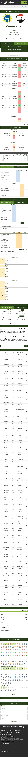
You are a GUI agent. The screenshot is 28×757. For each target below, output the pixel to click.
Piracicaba (20, 397)
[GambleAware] (3, 753)
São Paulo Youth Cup (14, 34)
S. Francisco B (24, 76)
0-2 (19, 65)
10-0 (13, 511)
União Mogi (6, 440)
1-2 (19, 105)
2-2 (12, 411)
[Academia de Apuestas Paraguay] (2, 748)
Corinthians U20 (21, 147)
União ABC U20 (20, 373)
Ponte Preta (20, 442)
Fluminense (20, 573)
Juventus (6, 409)
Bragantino (20, 404)
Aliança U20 (20, 359)
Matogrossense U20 (19, 416)
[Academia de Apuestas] (11, 748)
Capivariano (20, 464)
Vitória (6, 423)
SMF (6, 737)
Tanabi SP (6, 411)
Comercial (6, 361)
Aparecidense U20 (20, 371)
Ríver (20, 26)
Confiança (20, 354)
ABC (6, 433)
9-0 (12, 428)
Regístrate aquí (12, 736)
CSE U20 (20, 504)
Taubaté (14, 96)
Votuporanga (6, 395)
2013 (9, 72)
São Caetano (24, 74)
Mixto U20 (20, 388)
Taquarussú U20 (20, 376)
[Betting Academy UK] (16, 748)
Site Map (2, 737)
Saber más (24, 6)
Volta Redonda (19, 421)
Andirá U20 (20, 357)
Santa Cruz (6, 373)
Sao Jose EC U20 (7, 133)
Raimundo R (24, 69)
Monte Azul (20, 395)
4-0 (19, 107)
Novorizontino (20, 364)
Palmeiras (6, 485)
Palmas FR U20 (20, 506)
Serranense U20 (20, 480)
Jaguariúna (15, 105)
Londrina (6, 502)
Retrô (20, 497)
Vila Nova (6, 430)
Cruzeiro (24, 72)
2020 (9, 94)
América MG (6, 385)
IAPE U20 (20, 487)
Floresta (20, 509)
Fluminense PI (19, 433)
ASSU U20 (20, 485)
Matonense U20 (6, 402)
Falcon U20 (20, 385)
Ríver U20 (21, 133)
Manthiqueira (6, 397)
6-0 (12, 426)
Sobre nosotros (4, 751)
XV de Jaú (6, 383)
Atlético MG (15, 98)
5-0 (12, 357)
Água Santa (6, 466)
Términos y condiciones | (5, 740)
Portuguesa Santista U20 (20, 409)
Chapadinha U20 (20, 378)
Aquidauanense (20, 430)
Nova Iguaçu (20, 361)
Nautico (6, 480)
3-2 (12, 421)
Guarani (20, 411)
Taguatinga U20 (20, 352)
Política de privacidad (12, 740)
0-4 (12, 563)
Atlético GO (6, 421)
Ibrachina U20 (6, 468)
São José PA (20, 423)
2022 (14, 36)
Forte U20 (20, 511)
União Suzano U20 (6, 414)
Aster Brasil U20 (20, 502)
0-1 (19, 98)
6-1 (19, 94)
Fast (20, 402)
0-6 (12, 404)
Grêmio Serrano (24, 67)
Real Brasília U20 (20, 483)
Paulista (6, 459)
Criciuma (6, 378)
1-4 (19, 72)
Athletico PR (6, 376)
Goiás (6, 487)
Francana (6, 442)
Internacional (6, 449)
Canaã (20, 435)
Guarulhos (6, 407)
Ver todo (14, 633)
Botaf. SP (20, 471)
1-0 (12, 352)
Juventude (6, 452)
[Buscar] (26, 346)
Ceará (6, 473)
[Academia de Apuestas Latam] (13, 748)
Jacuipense (20, 563)
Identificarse (24, 2)
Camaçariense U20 (20, 445)
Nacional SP (6, 464)
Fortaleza (6, 426)
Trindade (24, 103)
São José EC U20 (7, 160)
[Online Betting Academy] (9, 748)
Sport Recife (6, 354)
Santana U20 (20, 428)
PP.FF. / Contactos (20, 739)
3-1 (19, 69)
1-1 (19, 121)
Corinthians (24, 85)
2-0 (19, 67)
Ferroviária (6, 390)
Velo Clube (15, 109)
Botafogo (24, 112)
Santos (6, 392)
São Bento (20, 492)
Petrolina (19, 369)
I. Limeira (19, 468)
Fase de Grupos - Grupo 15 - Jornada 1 (14, 38)
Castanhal (20, 383)
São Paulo (6, 504)
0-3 (19, 83)
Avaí (6, 428)
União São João (6, 366)
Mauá (20, 399)
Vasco (6, 461)
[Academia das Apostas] (4, 748)
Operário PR (20, 392)
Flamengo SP (20, 407)
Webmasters (17, 738)
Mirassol (6, 352)
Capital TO (24, 94)
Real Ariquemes (20, 466)
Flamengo (14, 107)
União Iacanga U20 (6, 364)
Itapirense (6, 497)
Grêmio (6, 388)
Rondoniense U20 (20, 390)
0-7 (19, 112)
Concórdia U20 (20, 426)
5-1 (12, 461)
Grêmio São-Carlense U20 (19, 380)
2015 (9, 65)
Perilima (20, 499)
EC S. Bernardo (20, 459)
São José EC (10, 26)
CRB (6, 435)
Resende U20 (21, 135)
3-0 (12, 371)
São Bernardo (6, 492)
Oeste (6, 509)
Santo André (6, 597)
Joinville (6, 445)
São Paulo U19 (24, 65)
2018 (9, 109)
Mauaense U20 (6, 399)
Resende (24, 83)
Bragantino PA (19, 473)
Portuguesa (20, 440)
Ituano (20, 414)
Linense (6, 357)
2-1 (12, 392)
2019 (9, 103)
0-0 (12, 376)
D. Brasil (6, 471)
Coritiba (6, 483)
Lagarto (20, 461)
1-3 (19, 76)
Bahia (6, 416)
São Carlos (6, 380)
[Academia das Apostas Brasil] (6, 748)
